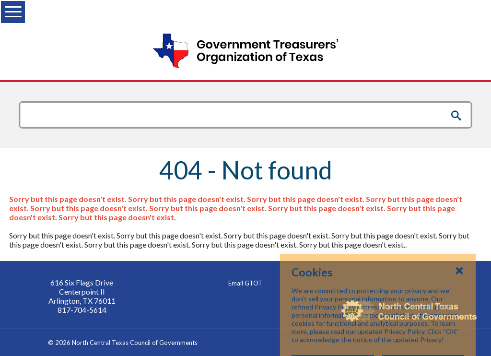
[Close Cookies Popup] (459, 298)
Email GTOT (245, 283)
